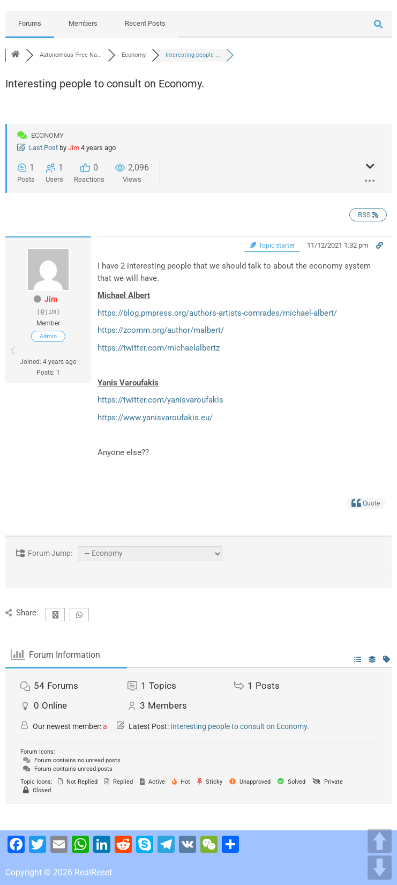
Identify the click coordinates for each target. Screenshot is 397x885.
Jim (73, 148)
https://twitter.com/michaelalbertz (159, 348)
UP (380, 841)
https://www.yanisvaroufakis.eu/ (155, 417)
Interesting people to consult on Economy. (239, 726)
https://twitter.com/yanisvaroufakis (160, 400)
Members (83, 23)
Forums (29, 23)
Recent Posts (145, 23)
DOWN (380, 868)
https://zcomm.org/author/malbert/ (161, 330)
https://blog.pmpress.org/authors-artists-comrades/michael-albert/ (217, 313)
